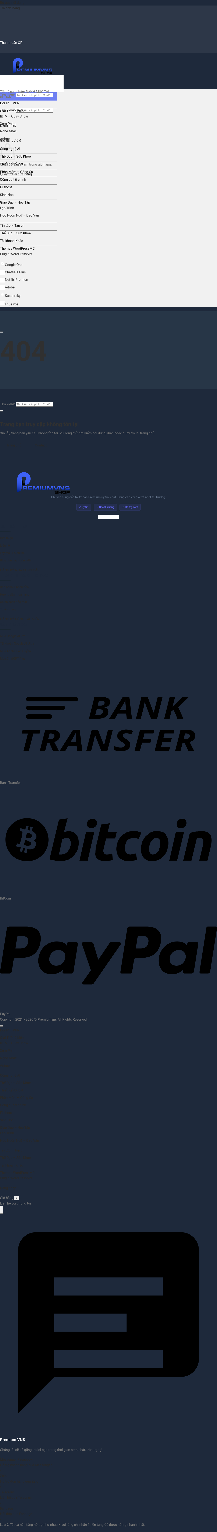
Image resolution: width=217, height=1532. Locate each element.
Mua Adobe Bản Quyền (15, 651)
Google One (11, 265)
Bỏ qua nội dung (12, 3)
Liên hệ (5, 545)
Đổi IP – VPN (9, 103)
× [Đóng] (17, 1198)
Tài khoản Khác (11, 241)
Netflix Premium (14, 280)
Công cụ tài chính (13, 180)
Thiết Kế (6, 164)
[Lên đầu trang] (1, 1026)
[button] (10, 141)
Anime (5, 139)
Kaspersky (10, 296)
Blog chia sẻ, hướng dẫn (16, 560)
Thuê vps (9, 304)
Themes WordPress (14, 248)
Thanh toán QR (11, 43)
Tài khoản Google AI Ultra (17, 643)
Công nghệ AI (10, 1075)
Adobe (7, 287)
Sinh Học (7, 195)
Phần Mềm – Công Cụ (16, 172)
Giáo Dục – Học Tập (15, 202)
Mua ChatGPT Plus (12, 658)
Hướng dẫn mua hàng (14, 594)
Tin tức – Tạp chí (12, 226)
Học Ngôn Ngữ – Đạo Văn (19, 215)
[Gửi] (1, 410)
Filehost (6, 187)
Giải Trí (5, 111)
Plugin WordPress (13, 254)
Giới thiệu (6, 538)
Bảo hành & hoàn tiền (14, 587)
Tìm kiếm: (7, 404)
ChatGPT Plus (13, 272)
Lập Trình (7, 208)
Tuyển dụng (8, 609)
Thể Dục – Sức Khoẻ (15, 156)
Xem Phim (7, 124)
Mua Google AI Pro (12, 636)
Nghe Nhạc (8, 131)
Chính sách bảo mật (13, 602)
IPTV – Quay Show (14, 116)
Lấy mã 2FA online (12, 553)
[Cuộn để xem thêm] (1, 332)
